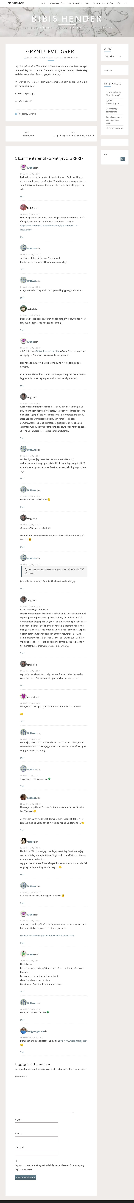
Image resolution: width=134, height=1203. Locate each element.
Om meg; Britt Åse (56, 3)
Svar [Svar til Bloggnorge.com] (22, 1052)
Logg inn (108, 70)
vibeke (30, 841)
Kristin (30, 167)
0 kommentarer (70, 57)
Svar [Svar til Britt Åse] (22, 269)
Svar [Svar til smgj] (22, 438)
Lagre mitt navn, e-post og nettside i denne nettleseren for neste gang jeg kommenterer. (49, 1167)
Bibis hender (15, 3)
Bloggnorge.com (35, 1031)
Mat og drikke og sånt (103, 3)
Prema (30, 954)
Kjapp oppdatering (114, 128)
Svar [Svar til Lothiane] (22, 830)
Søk (105, 154)
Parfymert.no (74, 3)
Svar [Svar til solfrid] (22, 330)
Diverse (32, 113)
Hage (88, 3)
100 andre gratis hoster (47, 351)
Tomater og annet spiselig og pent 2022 (114, 120)
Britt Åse (31, 248)
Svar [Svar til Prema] (22, 991)
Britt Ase (53, 57)
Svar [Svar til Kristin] (22, 196)
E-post (19, 1133)
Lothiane (31, 797)
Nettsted (19, 1147)
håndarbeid (122, 3)
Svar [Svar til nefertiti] (22, 721)
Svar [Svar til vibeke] (22, 874)
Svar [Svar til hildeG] (22, 236)
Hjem (43, 3)
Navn (18, 1119)
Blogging (22, 113)
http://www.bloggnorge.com (73, 1040)
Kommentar (21, 1076)
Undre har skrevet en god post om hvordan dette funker (47, 935)
